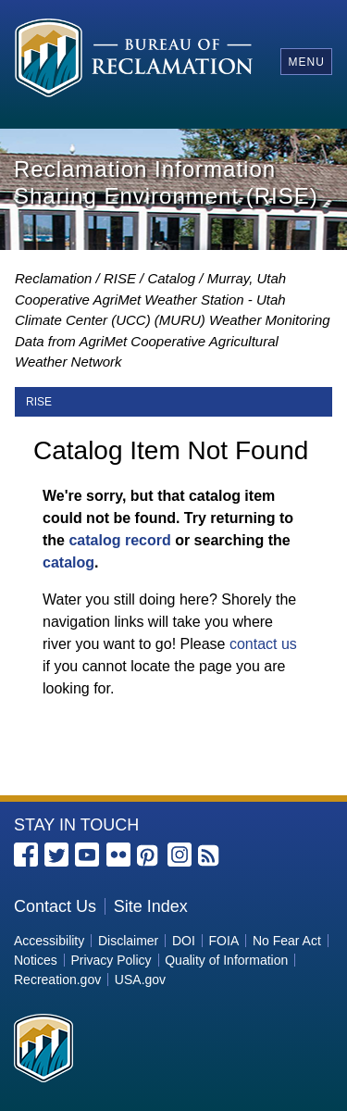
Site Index (151, 906)
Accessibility (49, 940)
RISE (120, 278)
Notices (35, 960)
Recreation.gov (57, 979)
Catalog (171, 278)
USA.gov (140, 979)
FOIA (224, 940)
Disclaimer (128, 940)
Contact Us (55, 906)
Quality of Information (226, 960)
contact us (263, 644)
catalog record (119, 540)
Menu (306, 62)
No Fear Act (287, 940)
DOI (183, 940)
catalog (68, 562)
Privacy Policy (110, 960)
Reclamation (53, 278)
